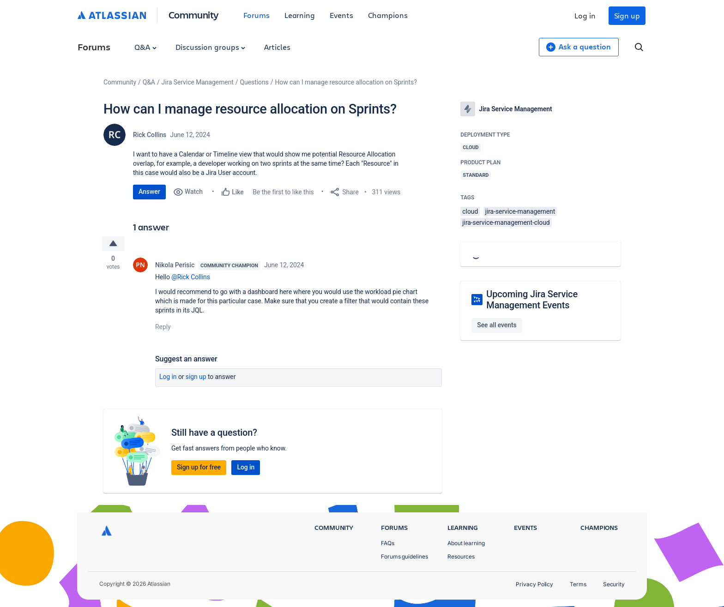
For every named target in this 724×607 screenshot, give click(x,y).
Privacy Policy (534, 584)
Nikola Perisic (174, 266)
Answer (149, 191)
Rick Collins (149, 134)
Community (194, 14)
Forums (256, 15)
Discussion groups (210, 47)
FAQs (387, 543)
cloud (470, 211)
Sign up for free (199, 468)
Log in (585, 15)
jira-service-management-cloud (505, 222)
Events (341, 15)
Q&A (145, 47)
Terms (578, 584)
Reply (163, 327)
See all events (496, 325)
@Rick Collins (190, 278)
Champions (388, 15)
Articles (277, 47)
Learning (299, 15)
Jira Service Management (198, 82)
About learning (466, 543)
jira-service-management (520, 211)
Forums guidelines (404, 556)
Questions (254, 82)
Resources (461, 556)
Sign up (627, 15)
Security (614, 584)
